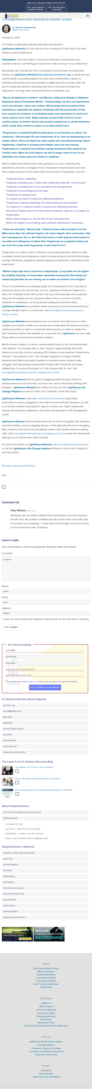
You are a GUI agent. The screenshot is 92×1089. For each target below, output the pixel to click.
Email (5, 597)
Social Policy (9, 906)
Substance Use (10, 746)
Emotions (7, 717)
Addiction (7, 859)
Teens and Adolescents (14, 752)
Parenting (7, 723)
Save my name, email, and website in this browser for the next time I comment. (46, 619)
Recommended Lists (12, 711)
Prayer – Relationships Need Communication (26, 838)
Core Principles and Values (46, 984)
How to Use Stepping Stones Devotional (22, 812)
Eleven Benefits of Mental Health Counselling (37, 778)
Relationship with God (13, 894)
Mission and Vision (46, 971)
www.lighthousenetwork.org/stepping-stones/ (39, 433)
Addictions (46, 1003)
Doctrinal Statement (46, 974)
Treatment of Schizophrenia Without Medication (46, 1025)
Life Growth (8, 882)
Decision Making (10, 865)
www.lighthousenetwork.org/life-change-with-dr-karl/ (31, 372)
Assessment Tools (46, 1022)
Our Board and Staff (46, 978)
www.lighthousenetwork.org (54, 74)
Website (6, 608)
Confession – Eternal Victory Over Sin (24, 834)
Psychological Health (13, 729)
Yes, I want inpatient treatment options (35, 8)
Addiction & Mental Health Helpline (46, 1041)
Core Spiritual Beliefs (46, 981)
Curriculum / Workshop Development (46, 1051)
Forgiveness (9, 876)
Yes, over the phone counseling (56, 8)
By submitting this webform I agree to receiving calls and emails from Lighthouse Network (42, 681)
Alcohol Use (9, 705)
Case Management (46, 1045)
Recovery (7, 735)
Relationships (9, 740)
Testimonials (46, 987)
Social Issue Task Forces (46, 1054)
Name (5, 586)
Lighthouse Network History (46, 968)
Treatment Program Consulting (46, 1048)
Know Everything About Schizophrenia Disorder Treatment (44, 790)
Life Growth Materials (46, 1010)
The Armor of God (14, 824)
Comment (7, 553)
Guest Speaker (46, 1073)
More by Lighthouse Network (19, 465)
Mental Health (46, 1006)
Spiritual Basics (10, 818)
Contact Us (46, 1070)
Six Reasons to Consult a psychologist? (34, 767)
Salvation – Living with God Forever (22, 829)
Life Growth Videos (46, 1013)
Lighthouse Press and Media (46, 1076)
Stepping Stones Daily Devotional (19, 853)
